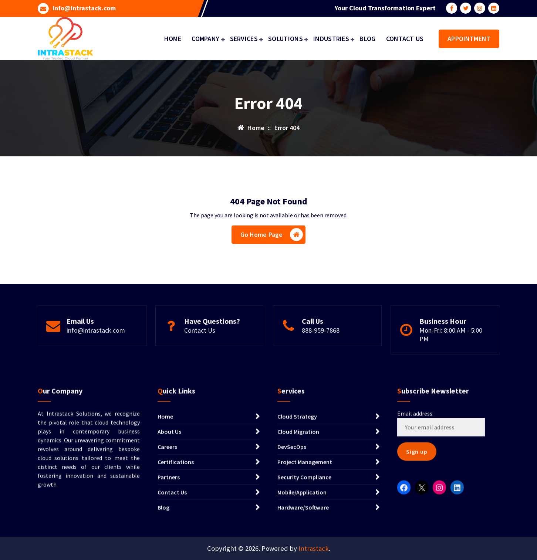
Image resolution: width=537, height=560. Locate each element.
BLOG (367, 38)
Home (165, 480)
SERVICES (244, 38)
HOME (172, 38)
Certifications (176, 525)
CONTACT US (405, 38)
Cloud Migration (298, 495)
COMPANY (205, 38)
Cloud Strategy (297, 480)
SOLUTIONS (285, 38)
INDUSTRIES (331, 38)
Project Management (304, 525)
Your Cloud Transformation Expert (385, 7)
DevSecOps (291, 510)
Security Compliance (304, 540)
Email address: (441, 487)
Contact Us (199, 354)
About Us (169, 495)
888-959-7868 (321, 354)
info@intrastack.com (84, 7)
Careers (167, 510)
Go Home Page (271, 236)
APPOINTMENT (469, 38)
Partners (169, 540)
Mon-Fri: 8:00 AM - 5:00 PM (450, 358)
